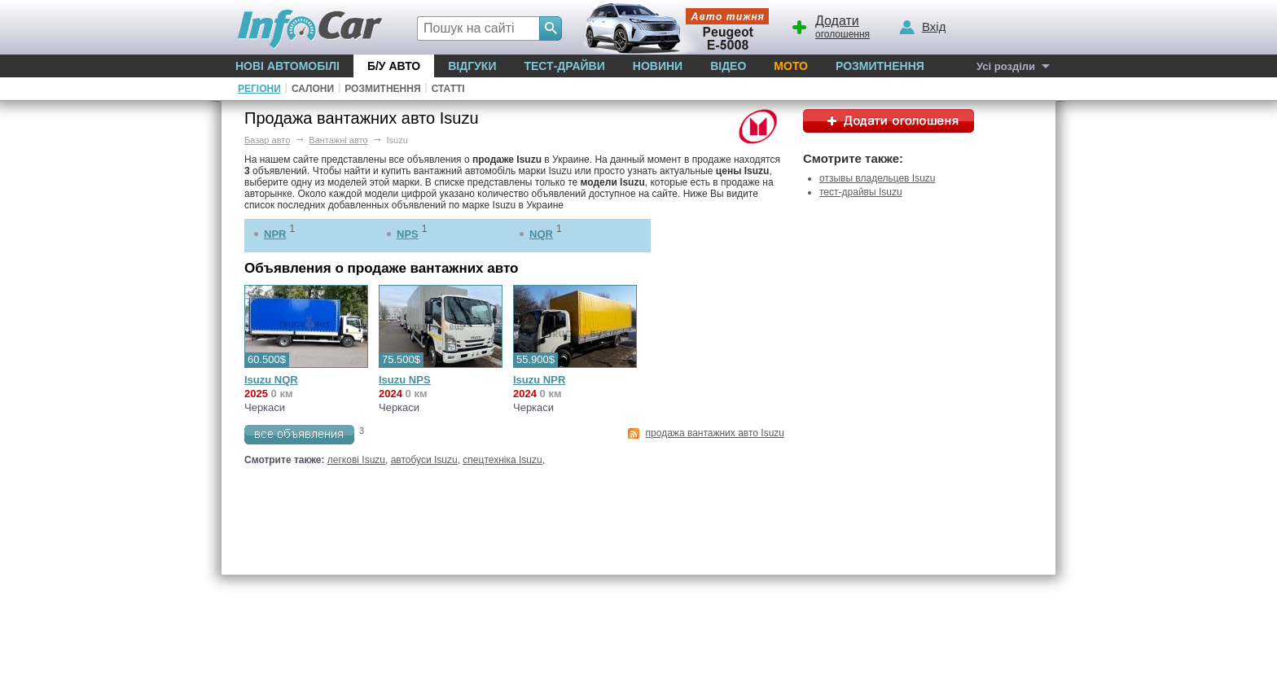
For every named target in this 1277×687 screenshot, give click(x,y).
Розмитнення (880, 65)
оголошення (829, 25)
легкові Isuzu (356, 460)
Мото (791, 65)
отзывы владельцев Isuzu (877, 178)
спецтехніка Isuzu (502, 460)
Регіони (259, 88)
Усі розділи (1005, 66)
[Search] (550, 28)
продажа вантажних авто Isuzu (715, 433)
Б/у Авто (393, 65)
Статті (448, 88)
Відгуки (472, 65)
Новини (657, 65)
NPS (408, 234)
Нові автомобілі (287, 65)
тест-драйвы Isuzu (860, 192)
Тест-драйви (564, 65)
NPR (275, 234)
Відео (728, 65)
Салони (313, 88)
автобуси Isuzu (424, 460)
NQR (541, 234)
